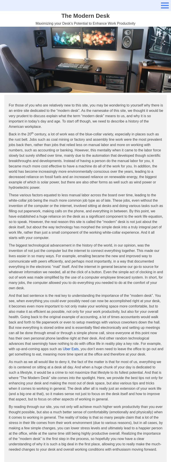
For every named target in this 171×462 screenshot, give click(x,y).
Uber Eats (71, 349)
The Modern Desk (85, 15)
